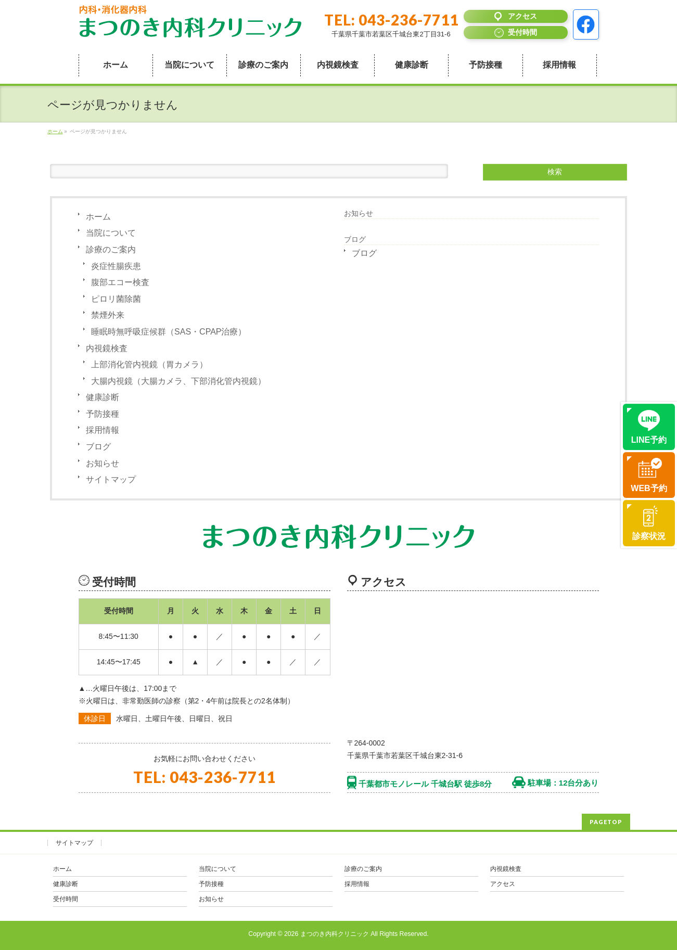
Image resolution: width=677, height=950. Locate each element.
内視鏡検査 (106, 348)
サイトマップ (111, 479)
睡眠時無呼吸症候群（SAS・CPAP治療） (168, 331)
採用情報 (102, 430)
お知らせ (102, 463)
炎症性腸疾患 (116, 266)
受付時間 (65, 899)
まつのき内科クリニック (334, 934)
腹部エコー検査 (120, 282)
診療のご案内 (111, 249)
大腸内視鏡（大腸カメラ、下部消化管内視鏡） (178, 381)
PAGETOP (606, 821)
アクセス (502, 884)
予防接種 (102, 413)
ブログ (98, 446)
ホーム (98, 216)
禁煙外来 (107, 315)
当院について (111, 232)
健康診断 (102, 397)
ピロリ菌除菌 (116, 298)
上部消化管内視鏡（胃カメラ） (149, 364)
